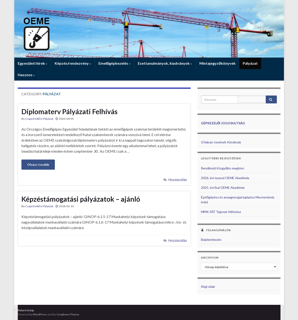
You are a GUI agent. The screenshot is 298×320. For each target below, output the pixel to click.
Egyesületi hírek (32, 63)
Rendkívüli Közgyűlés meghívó (222, 168)
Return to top (26, 310)
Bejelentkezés (211, 239)
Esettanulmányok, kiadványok (165, 63)
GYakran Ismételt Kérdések (221, 142)
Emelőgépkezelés (114, 63)
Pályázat (250, 63)
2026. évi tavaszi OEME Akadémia (225, 178)
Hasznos (26, 75)
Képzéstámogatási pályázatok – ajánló (80, 199)
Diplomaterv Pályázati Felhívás (69, 111)
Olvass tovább (38, 164)
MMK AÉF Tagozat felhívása (221, 212)
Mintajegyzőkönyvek (217, 63)
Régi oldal (208, 286)
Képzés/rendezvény (73, 63)
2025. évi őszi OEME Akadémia (223, 187)
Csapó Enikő (32, 118)
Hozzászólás (177, 180)
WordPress (40, 314)
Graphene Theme (68, 314)
